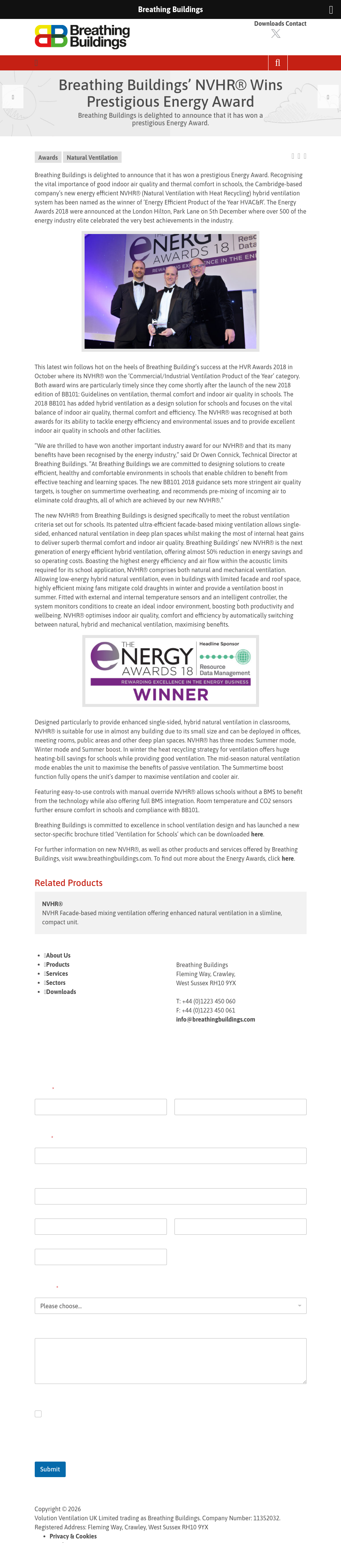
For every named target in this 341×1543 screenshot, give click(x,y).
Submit (50, 1469)
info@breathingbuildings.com (215, 1019)
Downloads (269, 23)
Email (44, 1138)
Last (179, 1120)
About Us (58, 955)
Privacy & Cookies (73, 1536)
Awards (48, 157)
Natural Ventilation (92, 157)
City (39, 1240)
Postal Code (48, 1270)
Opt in (54, 1413)
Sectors (55, 982)
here (257, 834)
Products (57, 964)
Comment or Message (64, 1328)
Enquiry (47, 1288)
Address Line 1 (51, 1209)
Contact (295, 23)
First (40, 1120)
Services (57, 973)
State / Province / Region (203, 1240)
